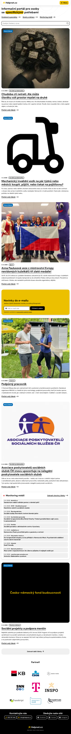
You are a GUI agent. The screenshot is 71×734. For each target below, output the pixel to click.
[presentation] (35, 58)
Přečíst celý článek (8, 110)
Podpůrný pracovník (14, 384)
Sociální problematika (17, 91)
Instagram (63, 717)
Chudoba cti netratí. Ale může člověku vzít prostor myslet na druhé (24, 95)
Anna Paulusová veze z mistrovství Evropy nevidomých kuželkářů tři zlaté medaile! (27, 269)
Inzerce (12, 380)
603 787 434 (10, 717)
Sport (11, 265)
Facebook (42, 717)
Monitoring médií (46, 17)
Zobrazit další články (34, 651)
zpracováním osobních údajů (24, 312)
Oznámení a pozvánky (9, 17)
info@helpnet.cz (24, 717)
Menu (65, 3)
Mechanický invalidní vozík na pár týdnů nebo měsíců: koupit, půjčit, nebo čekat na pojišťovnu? (32, 182)
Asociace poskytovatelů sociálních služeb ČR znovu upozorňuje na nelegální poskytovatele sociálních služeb (26, 471)
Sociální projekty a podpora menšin (23, 628)
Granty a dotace (28, 17)
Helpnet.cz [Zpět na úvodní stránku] (11, 2)
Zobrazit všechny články (56, 495)
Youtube (52, 717)
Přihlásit (37, 308)
